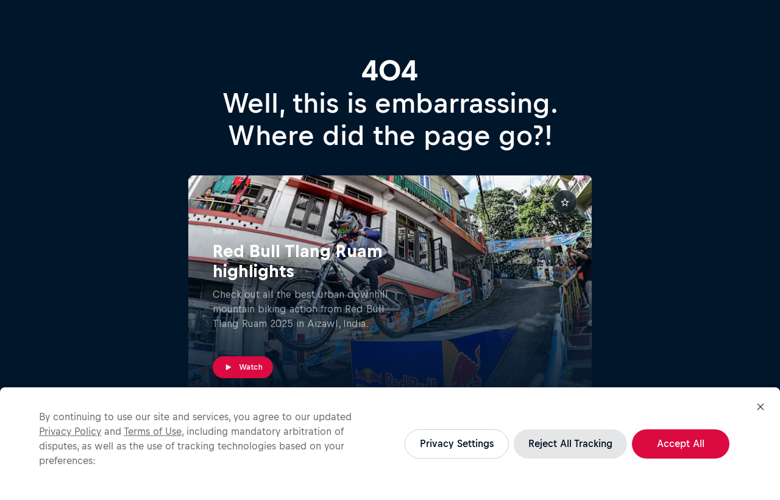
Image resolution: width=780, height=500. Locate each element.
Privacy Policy (70, 431)
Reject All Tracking (570, 443)
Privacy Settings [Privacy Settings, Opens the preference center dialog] (457, 443)
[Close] (760, 407)
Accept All (680, 443)
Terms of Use (153, 431)
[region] (390, 443)
